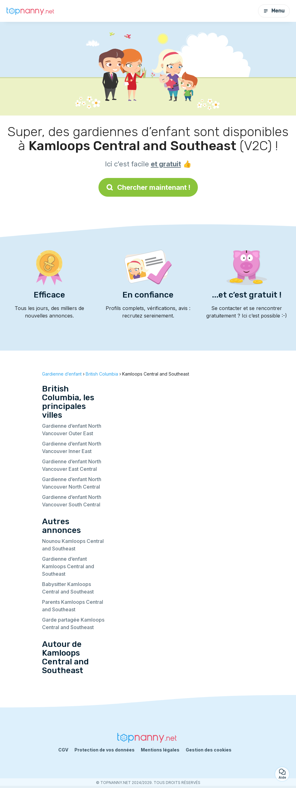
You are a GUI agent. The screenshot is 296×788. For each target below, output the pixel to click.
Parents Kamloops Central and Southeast (72, 606)
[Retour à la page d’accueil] (31, 11)
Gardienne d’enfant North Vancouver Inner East (71, 447)
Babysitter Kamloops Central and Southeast (68, 588)
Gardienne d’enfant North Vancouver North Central (71, 483)
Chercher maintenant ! (148, 187)
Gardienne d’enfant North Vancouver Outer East (71, 429)
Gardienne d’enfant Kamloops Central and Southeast (68, 566)
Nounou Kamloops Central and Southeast (73, 545)
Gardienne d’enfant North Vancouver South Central (71, 501)
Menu (273, 11)
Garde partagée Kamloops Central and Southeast (73, 623)
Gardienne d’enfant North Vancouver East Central (71, 465)
